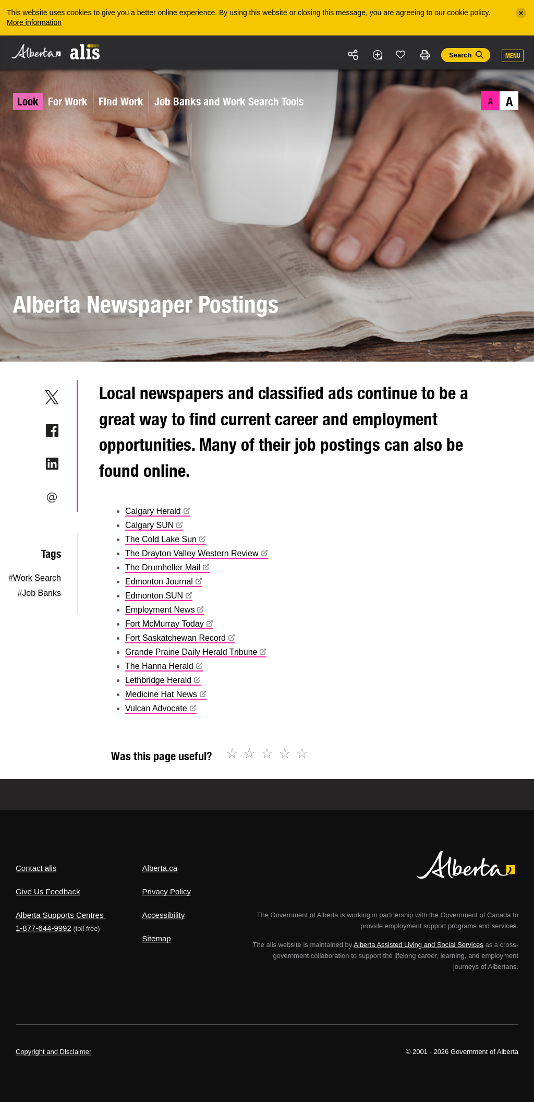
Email (52, 497)
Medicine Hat (166, 694)
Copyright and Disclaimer (53, 1052)
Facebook (52, 430)
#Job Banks (39, 593)
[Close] (521, 13)
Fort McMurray (169, 623)
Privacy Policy (166, 891)
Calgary (157, 511)
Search (460, 55)
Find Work (121, 101)
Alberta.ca (160, 868)
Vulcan (161, 708)
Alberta (35, 51)
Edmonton (163, 581)
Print (424, 55)
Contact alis (36, 868)
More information (34, 22)
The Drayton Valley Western (196, 553)
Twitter (52, 397)
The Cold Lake (165, 539)
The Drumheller (167, 567)
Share (353, 55)
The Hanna (164, 666)
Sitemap (156, 938)
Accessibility (163, 915)
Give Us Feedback (48, 891)
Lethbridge (163, 680)
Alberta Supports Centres (59, 915)
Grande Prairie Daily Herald (195, 652)
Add (377, 55)
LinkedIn (52, 464)
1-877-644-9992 (43, 928)
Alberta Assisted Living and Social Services (418, 945)
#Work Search (34, 577)
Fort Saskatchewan (180, 637)
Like (401, 54)
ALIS (85, 51)
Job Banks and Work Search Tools (229, 101)
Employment (164, 609)
